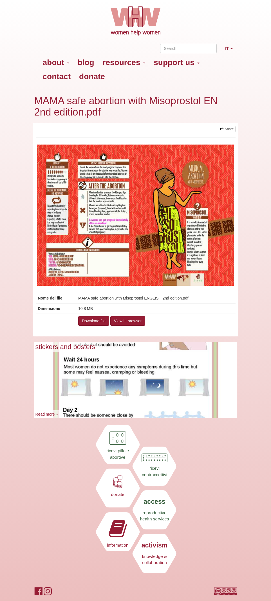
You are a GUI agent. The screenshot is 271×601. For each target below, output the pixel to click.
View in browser (128, 321)
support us (176, 62)
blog (86, 62)
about (56, 62)
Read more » (46, 414)
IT (231, 51)
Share (227, 129)
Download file (94, 321)
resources (124, 62)
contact (57, 76)
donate (92, 76)
